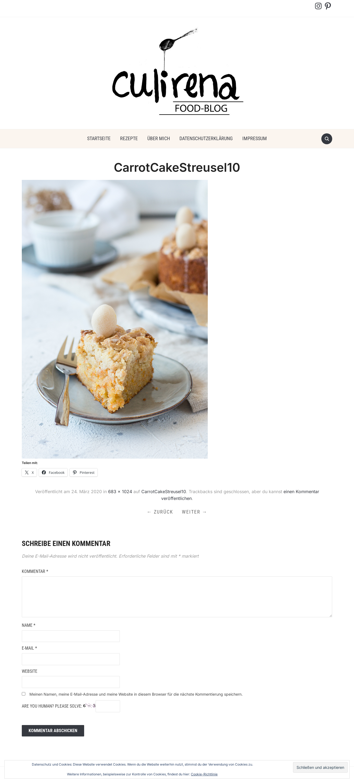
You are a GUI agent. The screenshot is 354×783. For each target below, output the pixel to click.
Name (28, 625)
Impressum (254, 138)
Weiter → (194, 512)
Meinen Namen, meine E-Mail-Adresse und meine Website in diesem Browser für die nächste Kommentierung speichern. (136, 694)
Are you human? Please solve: (71, 706)
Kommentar (35, 571)
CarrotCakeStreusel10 (163, 491)
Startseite (99, 138)
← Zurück (160, 512)
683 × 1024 (120, 491)
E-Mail (29, 648)
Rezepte (129, 138)
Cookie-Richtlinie (204, 774)
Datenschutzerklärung (206, 138)
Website (29, 671)
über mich (158, 138)
